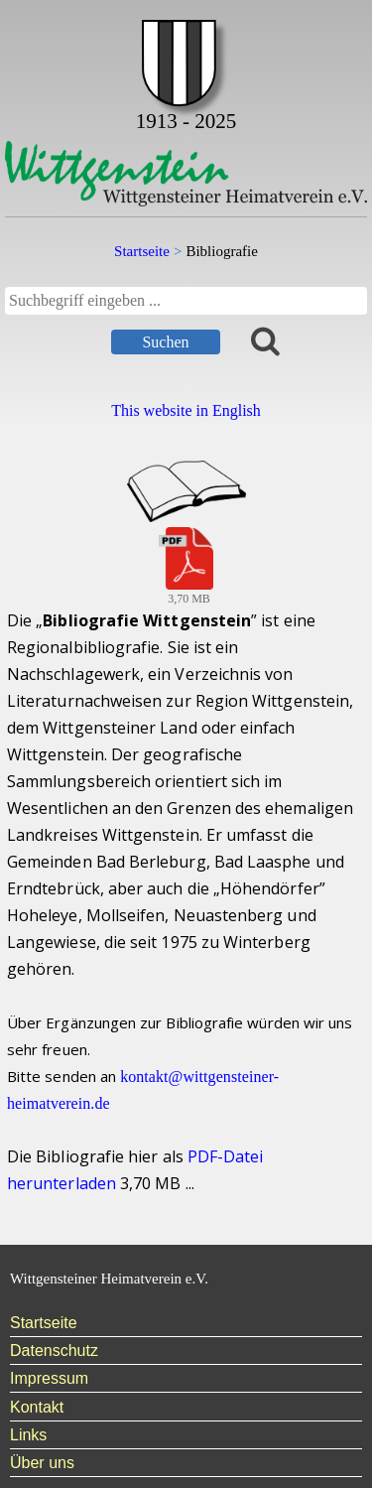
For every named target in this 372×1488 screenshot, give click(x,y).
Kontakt (36, 1407)
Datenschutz (54, 1350)
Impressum (49, 1378)
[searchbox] (186, 301)
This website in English (186, 410)
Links (28, 1434)
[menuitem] (186, 1323)
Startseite (43, 1322)
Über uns (42, 1462)
